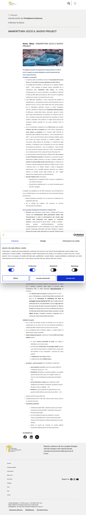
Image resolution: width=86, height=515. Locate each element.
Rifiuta (15, 278)
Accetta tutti (70, 278)
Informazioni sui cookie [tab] (71, 241)
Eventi (8, 487)
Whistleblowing (29, 510)
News (31, 44)
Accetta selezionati (43, 278)
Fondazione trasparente (11, 467)
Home (25, 44)
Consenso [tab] (15, 241)
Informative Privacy (42, 510)
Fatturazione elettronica (16, 510)
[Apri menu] (75, 3)
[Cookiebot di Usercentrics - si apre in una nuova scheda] (75, 235)
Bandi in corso (9, 475)
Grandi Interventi (10, 471)
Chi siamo (9, 463)
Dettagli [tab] (43, 241)
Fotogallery (9, 483)
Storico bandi (9, 479)
